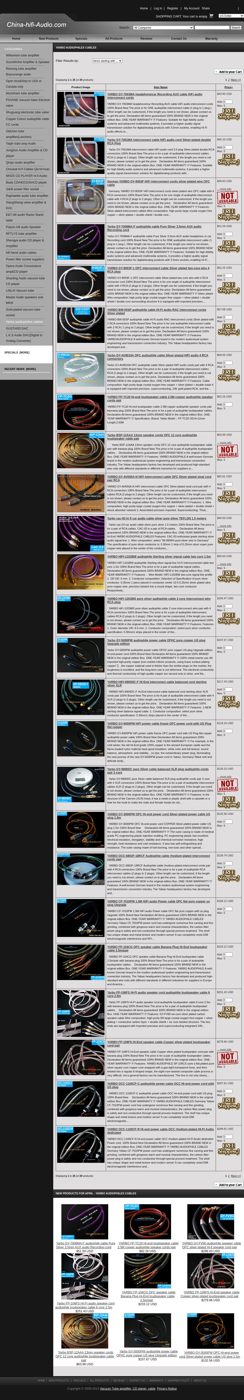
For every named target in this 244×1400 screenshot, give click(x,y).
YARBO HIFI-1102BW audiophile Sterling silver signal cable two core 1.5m (159, 556)
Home (144, 8)
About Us (200, 1380)
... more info (224, 188)
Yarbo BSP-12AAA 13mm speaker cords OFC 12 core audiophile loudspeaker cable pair (84, 1356)
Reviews (146, 38)
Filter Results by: (67, 61)
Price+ (229, 87)
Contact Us (179, 38)
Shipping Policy (178, 1380)
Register (172, 8)
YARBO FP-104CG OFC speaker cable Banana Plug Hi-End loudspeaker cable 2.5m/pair (148, 1296)
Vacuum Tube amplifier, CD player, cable (128, 1388)
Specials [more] (16, 352)
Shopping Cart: (169, 16)
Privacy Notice (167, 1388)
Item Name (161, 87)
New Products (49, 38)
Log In (158, 8)
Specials (81, 38)
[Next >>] (236, 80)
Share (206, 8)
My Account (191, 8)
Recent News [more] (20, 368)
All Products (114, 38)
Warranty (211, 38)
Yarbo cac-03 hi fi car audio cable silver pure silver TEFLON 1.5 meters (156, 518)
